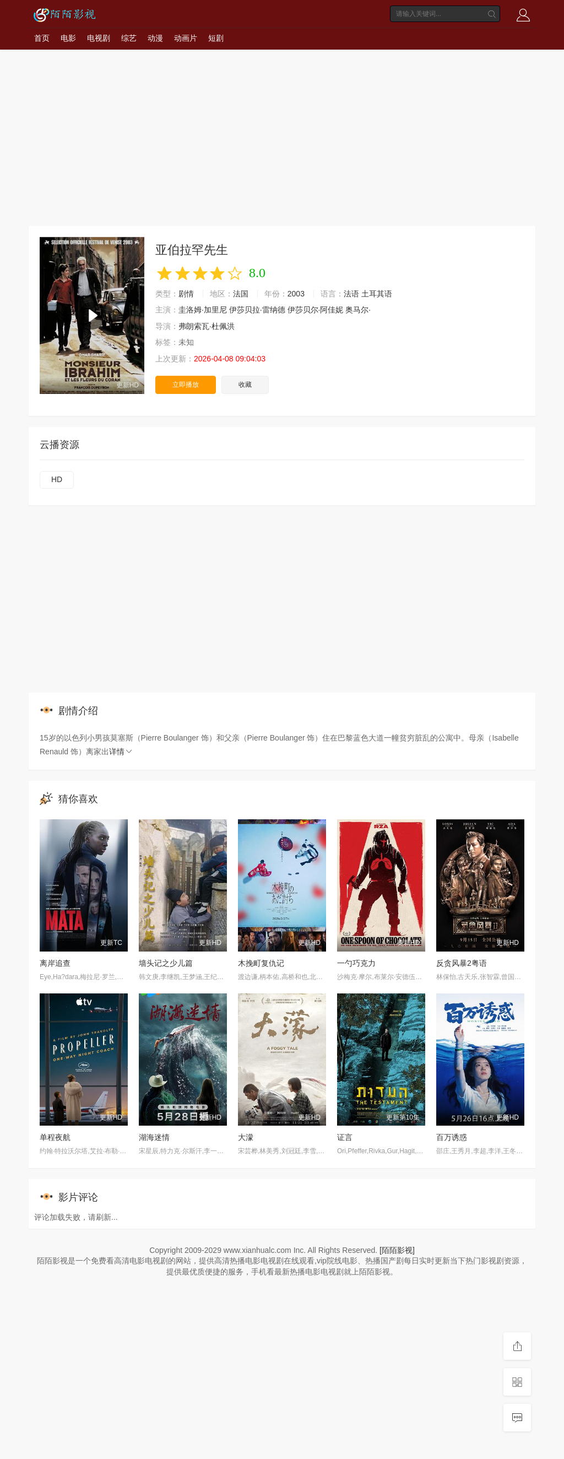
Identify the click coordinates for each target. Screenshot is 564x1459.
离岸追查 (55, 963)
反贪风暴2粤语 (461, 963)
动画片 (185, 38)
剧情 (186, 293)
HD (56, 479)
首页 (42, 38)
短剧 (216, 38)
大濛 (245, 1137)
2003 (296, 293)
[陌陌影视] (397, 1250)
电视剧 (98, 38)
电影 (68, 38)
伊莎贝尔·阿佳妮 (316, 309)
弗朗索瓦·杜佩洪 (206, 326)
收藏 (245, 384)
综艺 (129, 38)
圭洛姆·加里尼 (202, 309)
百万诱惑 (451, 1137)
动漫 (155, 38)
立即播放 (185, 384)
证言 (344, 1137)
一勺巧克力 (356, 963)
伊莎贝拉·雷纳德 (257, 309)
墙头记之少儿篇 (166, 963)
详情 (121, 751)
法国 (240, 293)
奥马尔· (358, 309)
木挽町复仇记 (261, 963)
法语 (351, 293)
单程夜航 (55, 1137)
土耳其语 (376, 293)
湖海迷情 (154, 1137)
